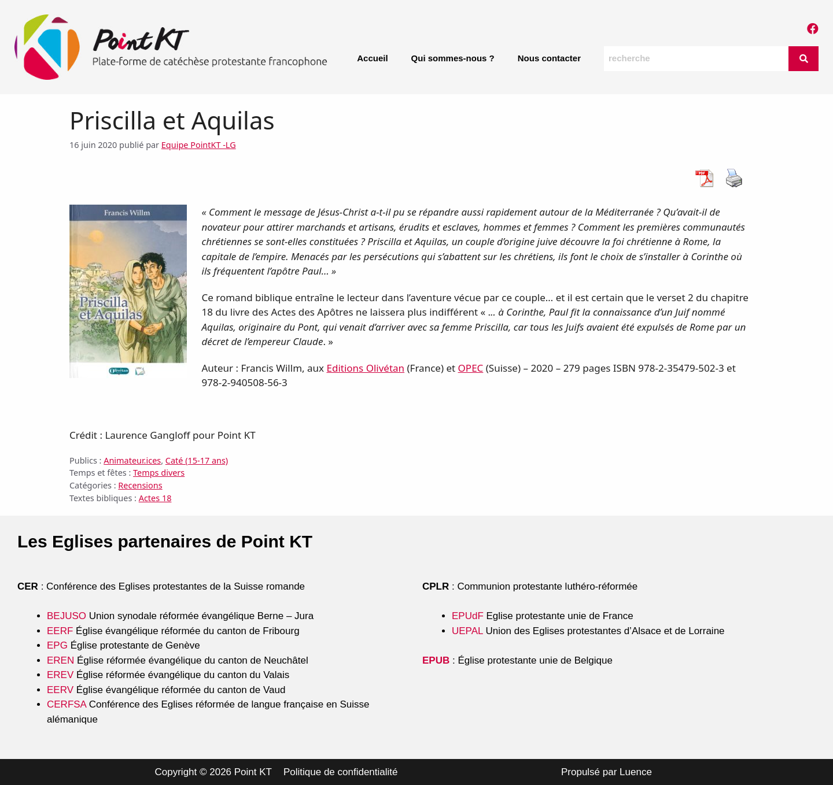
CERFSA (66, 704)
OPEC (471, 368)
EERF (60, 630)
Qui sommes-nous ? (453, 58)
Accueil (372, 58)
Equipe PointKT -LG (198, 144)
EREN (60, 660)
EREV (60, 674)
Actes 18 (155, 498)
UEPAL (467, 630)
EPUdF (468, 615)
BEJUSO (68, 615)
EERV (60, 689)
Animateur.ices (132, 460)
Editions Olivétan (365, 368)
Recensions (140, 485)
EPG (57, 645)
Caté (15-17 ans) (196, 460)
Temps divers (159, 472)
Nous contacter (549, 58)
